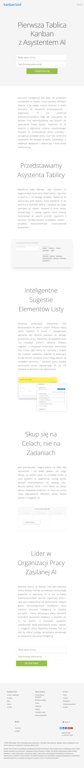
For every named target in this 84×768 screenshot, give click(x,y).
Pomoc (37, 703)
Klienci (9, 704)
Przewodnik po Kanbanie (39, 696)
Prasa (65, 695)
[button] (60, 728)
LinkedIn (17, 731)
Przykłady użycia (40, 712)
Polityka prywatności (69, 704)
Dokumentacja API (40, 715)
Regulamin (66, 701)
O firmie (65, 698)
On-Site (9, 707)
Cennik (79, 4)
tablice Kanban (72, 751)
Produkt (9, 698)
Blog (8, 701)
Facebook (18, 728)
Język (65, 722)
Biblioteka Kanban (40, 700)
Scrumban (48, 758)
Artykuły (37, 709)
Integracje (38, 706)
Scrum (42, 758)
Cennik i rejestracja (13, 695)
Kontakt (65, 707)
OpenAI (58, 120)
